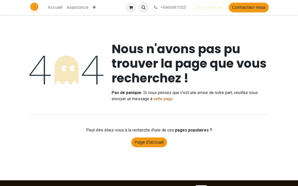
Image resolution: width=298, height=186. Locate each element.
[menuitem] (55, 7)
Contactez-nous (249, 7)
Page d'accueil (149, 142)
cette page (163, 98)
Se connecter (209, 7)
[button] (143, 7)
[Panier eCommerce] (130, 7)
